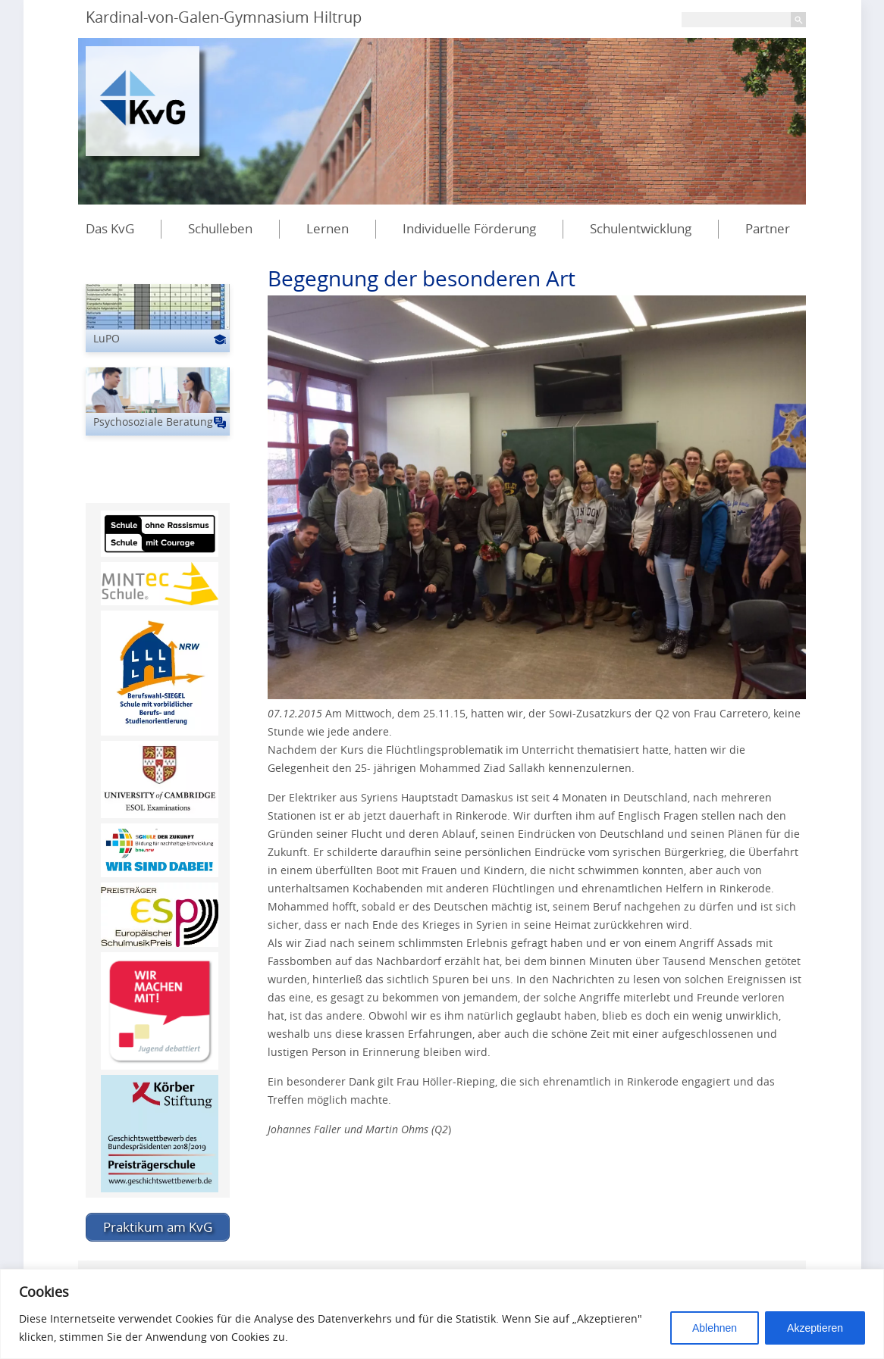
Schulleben (220, 228)
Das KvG (110, 228)
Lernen (327, 228)
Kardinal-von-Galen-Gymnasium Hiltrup (224, 17)
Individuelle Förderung (469, 228)
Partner (767, 228)
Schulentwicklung (640, 228)
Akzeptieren (815, 1328)
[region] (442, 1314)
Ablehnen (714, 1328)
